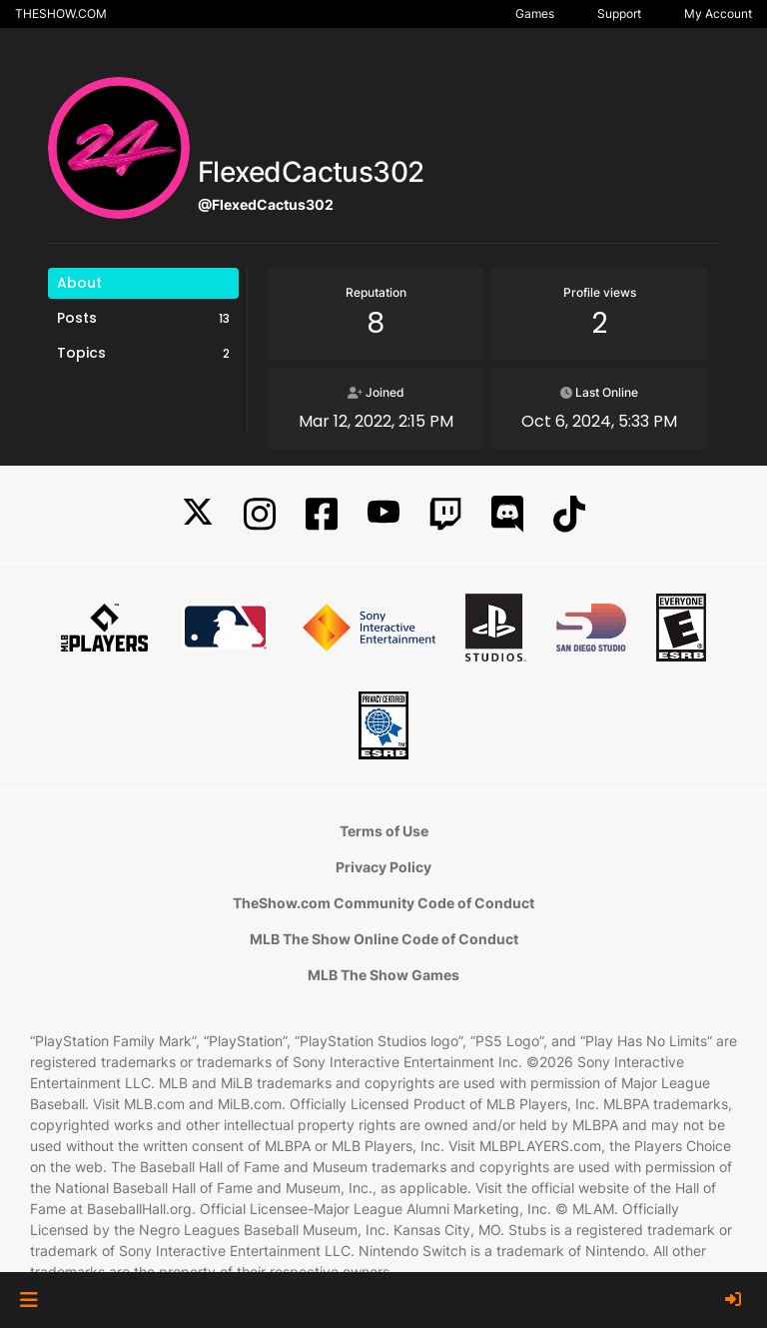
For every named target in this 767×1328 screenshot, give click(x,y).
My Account (718, 13)
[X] (198, 514)
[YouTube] (383, 514)
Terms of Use (384, 830)
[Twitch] (445, 514)
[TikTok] (569, 514)
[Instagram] (260, 514)
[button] (28, 1300)
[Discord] (507, 514)
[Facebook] (322, 514)
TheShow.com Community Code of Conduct (383, 902)
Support (619, 13)
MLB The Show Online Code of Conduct (384, 938)
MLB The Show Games (383, 974)
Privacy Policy (383, 866)
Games (534, 13)
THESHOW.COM (61, 13)
